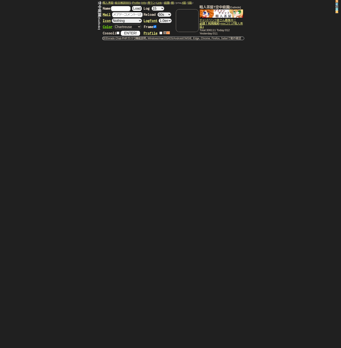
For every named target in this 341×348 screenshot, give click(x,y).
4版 (184, 2)
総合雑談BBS (123, 2)
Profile (136, 2)
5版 (189, 2)
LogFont (150, 21)
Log (154, 8)
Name (117, 8)
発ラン (151, 2)
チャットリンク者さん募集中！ (218, 20)
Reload (157, 14)
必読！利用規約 (209, 23)
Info (143, 2)
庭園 (167, 2)
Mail (107, 14)
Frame (150, 27)
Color (108, 27)
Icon (107, 21)
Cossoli (111, 33)
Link (159, 2)
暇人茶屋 (108, 2)
